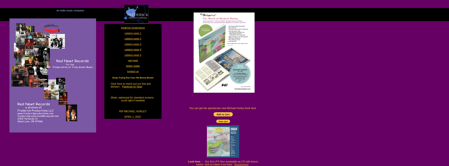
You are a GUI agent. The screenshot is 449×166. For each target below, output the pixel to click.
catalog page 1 (132, 33)
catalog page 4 (132, 49)
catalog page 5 (132, 55)
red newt (133, 60)
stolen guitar (133, 66)
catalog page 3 (132, 44)
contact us (133, 71)
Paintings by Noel (132, 86)
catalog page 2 (132, 38)
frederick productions (133, 27)
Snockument (241, 164)
